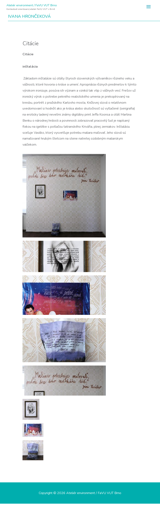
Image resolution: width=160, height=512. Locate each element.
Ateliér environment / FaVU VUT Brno (31, 5)
